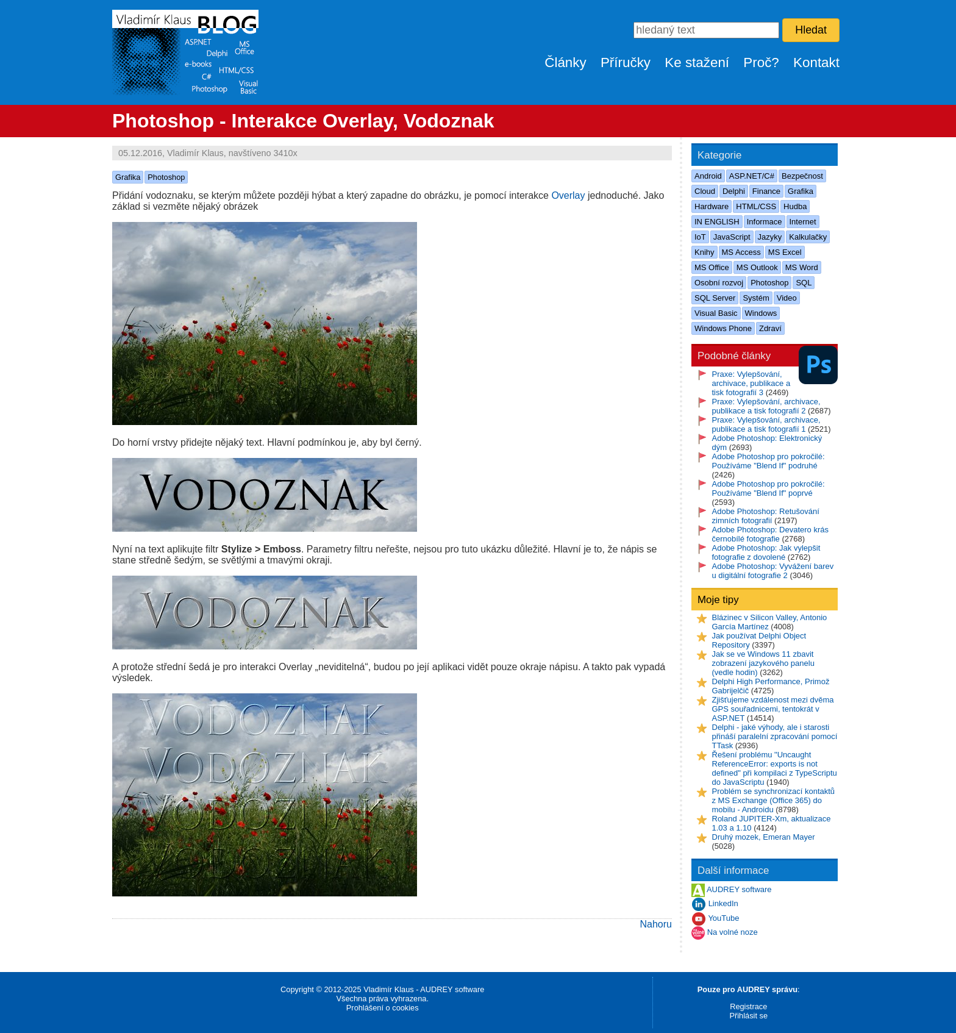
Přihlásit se (748, 1015)
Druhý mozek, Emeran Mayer (763, 837)
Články (565, 62)
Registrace (748, 1006)
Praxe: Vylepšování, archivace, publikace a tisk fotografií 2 (766, 406)
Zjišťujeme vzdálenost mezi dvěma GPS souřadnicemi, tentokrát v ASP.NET (773, 709)
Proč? (761, 62)
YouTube (723, 918)
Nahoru (656, 924)
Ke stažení (697, 62)
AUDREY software (739, 890)
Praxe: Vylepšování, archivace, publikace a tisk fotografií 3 (751, 383)
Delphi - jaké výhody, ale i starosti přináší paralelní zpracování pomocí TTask (775, 736)
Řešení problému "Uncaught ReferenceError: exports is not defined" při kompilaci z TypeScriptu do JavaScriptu (774, 768)
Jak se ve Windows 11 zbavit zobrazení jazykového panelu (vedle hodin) (763, 663)
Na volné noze (732, 932)
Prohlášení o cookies (382, 1007)
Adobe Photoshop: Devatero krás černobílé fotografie (770, 534)
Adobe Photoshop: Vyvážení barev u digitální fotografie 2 (773, 571)
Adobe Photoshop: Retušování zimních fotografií (765, 516)
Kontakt (816, 62)
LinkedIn (723, 904)
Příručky (626, 62)
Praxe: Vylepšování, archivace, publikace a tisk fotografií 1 (766, 424)
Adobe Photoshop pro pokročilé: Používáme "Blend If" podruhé (768, 461)
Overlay (568, 195)
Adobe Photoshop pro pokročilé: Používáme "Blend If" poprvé (768, 488)
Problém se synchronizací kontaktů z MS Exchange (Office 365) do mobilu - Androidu (773, 800)
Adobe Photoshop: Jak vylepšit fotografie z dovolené (766, 552)
